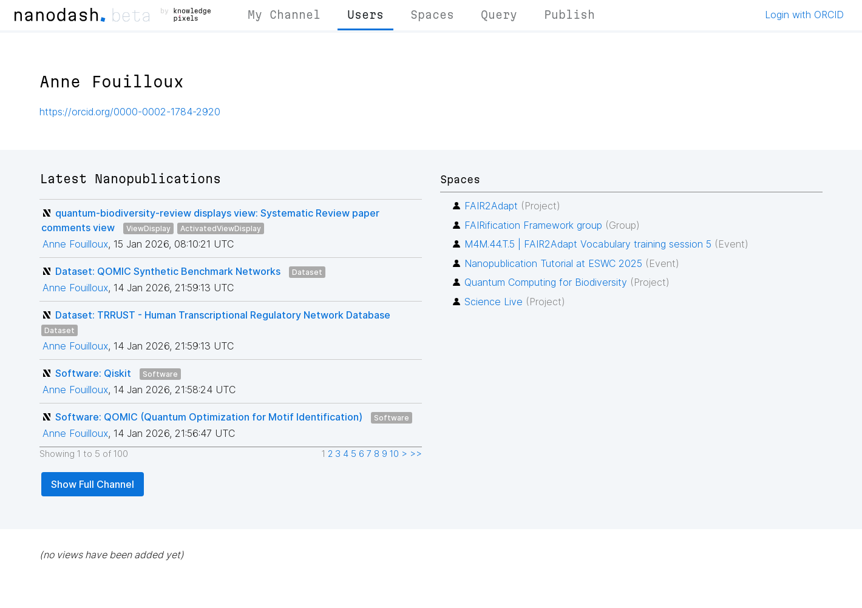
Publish (569, 14)
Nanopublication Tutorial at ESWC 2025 (553, 263)
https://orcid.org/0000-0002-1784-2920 (129, 112)
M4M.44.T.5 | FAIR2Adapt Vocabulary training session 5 (587, 244)
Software (160, 374)
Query (499, 14)
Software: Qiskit (93, 373)
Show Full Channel (92, 484)
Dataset (307, 272)
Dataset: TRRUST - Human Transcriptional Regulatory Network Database (222, 315)
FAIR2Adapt (491, 206)
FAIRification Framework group (533, 225)
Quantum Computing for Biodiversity (545, 282)
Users (365, 14)
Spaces (432, 14)
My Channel (284, 14)
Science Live (493, 302)
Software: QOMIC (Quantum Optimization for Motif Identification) (208, 417)
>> (416, 453)
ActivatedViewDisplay (220, 228)
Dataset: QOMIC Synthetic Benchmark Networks (167, 271)
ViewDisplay (148, 228)
